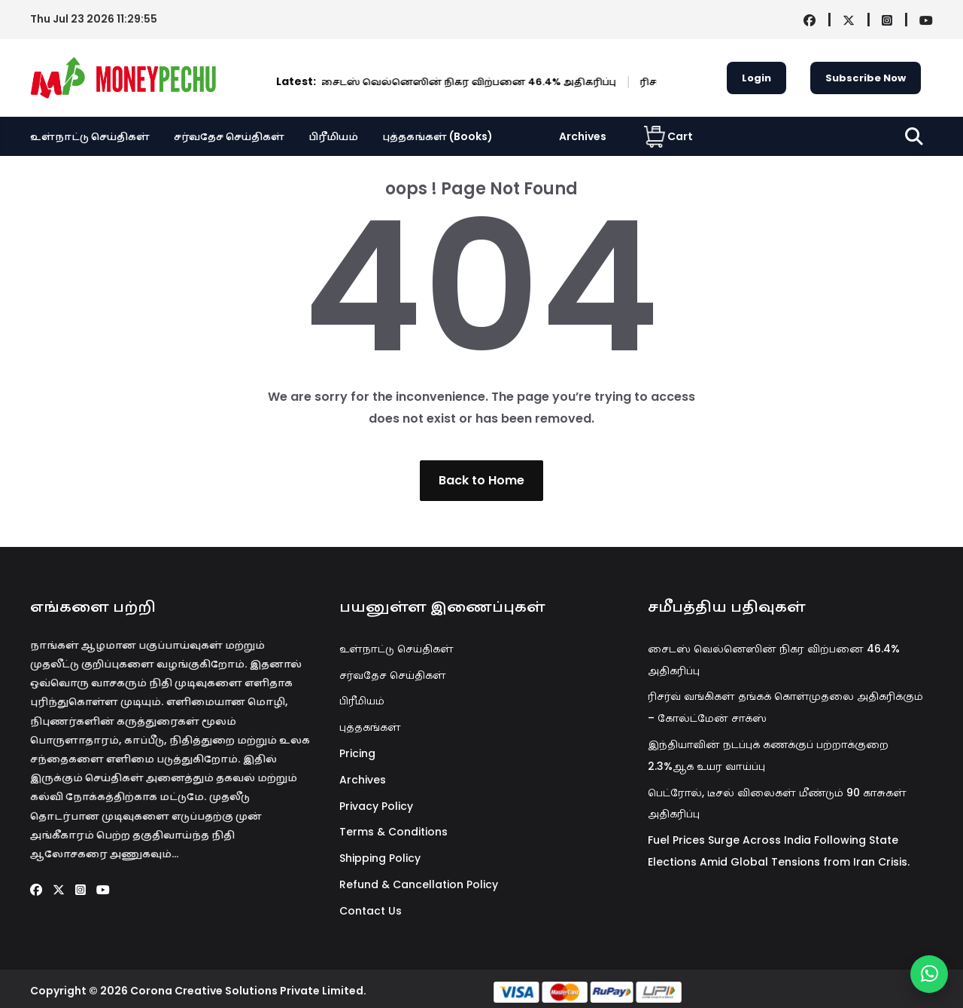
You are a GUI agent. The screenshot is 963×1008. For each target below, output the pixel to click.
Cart (668, 136)
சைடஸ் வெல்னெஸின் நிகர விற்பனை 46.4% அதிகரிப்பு (396, 82)
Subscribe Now (865, 78)
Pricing (357, 753)
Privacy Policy (376, 806)
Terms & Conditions (393, 831)
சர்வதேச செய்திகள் (229, 136)
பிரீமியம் (333, 136)
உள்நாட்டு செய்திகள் (90, 136)
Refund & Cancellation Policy (418, 884)
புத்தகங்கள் (370, 727)
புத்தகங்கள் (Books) (437, 136)
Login (756, 78)
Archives (582, 136)
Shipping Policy (380, 858)
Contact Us (370, 910)
